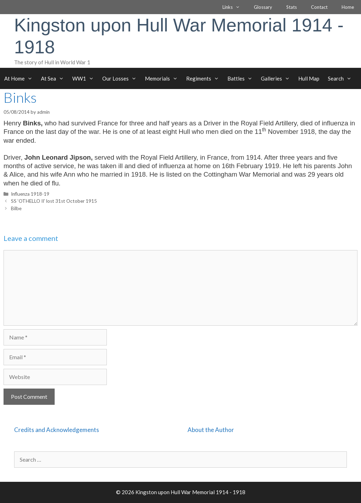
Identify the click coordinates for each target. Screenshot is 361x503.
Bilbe (16, 208)
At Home (20, 78)
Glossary (263, 7)
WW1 (85, 78)
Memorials (163, 78)
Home (348, 7)
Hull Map (308, 78)
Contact (319, 7)
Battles (242, 78)
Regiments (204, 78)
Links (234, 7)
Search (342, 78)
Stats (291, 7)
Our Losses (121, 78)
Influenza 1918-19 (30, 194)
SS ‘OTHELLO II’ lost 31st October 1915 (54, 201)
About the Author (211, 429)
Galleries (277, 78)
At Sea (54, 78)
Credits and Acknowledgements (56, 429)
